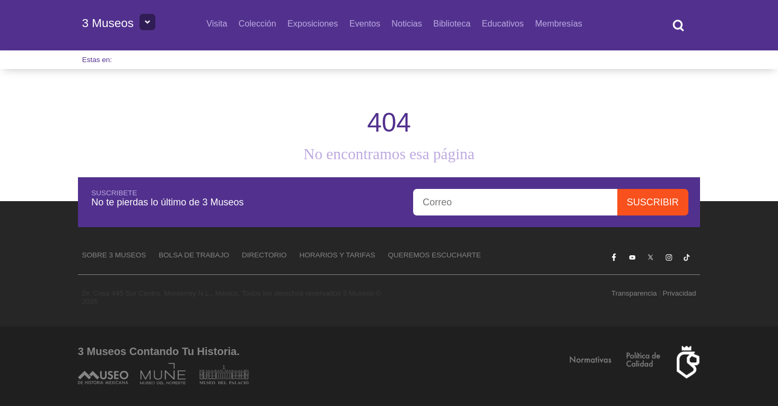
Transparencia (634, 293)
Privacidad (679, 293)
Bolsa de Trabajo (194, 255)
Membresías (558, 23)
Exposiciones (312, 23)
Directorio (264, 255)
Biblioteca (451, 23)
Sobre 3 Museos (114, 255)
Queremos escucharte (434, 255)
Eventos (365, 23)
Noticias (406, 23)
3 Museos (108, 23)
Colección (257, 23)
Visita (216, 23)
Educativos (503, 23)
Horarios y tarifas (337, 255)
